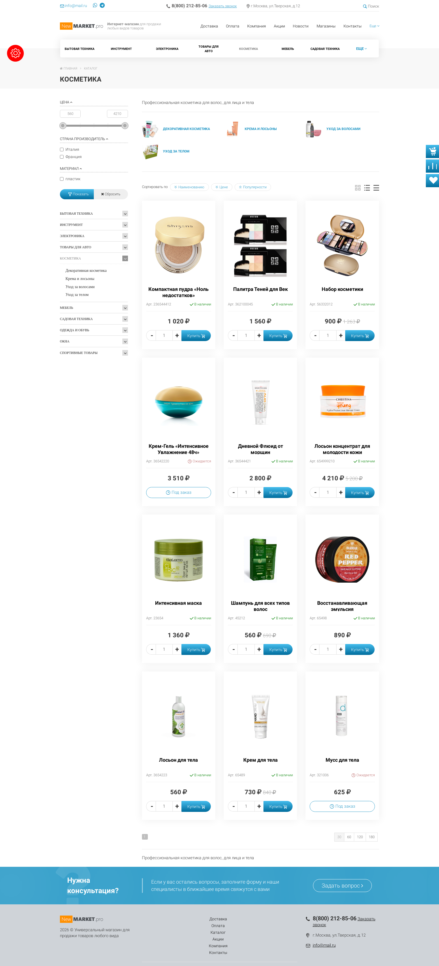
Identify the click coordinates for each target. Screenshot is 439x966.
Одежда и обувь (74, 330)
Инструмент (121, 49)
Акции (279, 26)
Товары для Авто (209, 49)
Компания (256, 26)
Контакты (353, 26)
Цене (222, 187)
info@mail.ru (324, 945)
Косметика (248, 49)
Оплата (232, 26)
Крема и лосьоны (80, 279)
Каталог (204, 919)
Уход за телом (77, 295)
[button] (374, 26)
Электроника (167, 49)
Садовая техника (325, 49)
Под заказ (179, 492)
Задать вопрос (342, 885)
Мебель (288, 49)
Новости (301, 26)
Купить (196, 335)
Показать (78, 194)
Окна (64, 341)
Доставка (209, 26)
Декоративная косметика (86, 270)
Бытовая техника (79, 49)
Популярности (253, 187)
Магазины (326, 26)
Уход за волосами (80, 287)
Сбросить (110, 194)
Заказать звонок (223, 6)
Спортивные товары (79, 353)
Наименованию (189, 187)
